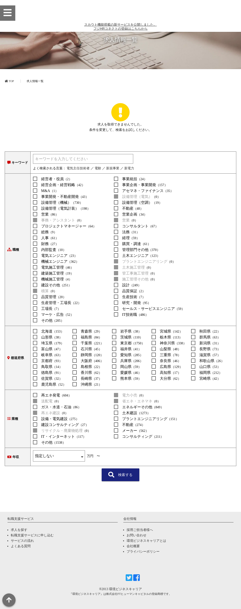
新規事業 (112, 168)
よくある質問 (21, 546)
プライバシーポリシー (143, 551)
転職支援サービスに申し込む (32, 535)
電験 (98, 168)
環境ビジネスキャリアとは (146, 540)
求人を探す (19, 530)
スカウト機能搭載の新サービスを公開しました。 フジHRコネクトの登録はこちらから (120, 50)
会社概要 (133, 546)
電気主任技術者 (78, 168)
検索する (120, 474)
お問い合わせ (136, 535)
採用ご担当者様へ (140, 530)
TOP (9, 81)
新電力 (129, 168)
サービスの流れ (22, 540)
